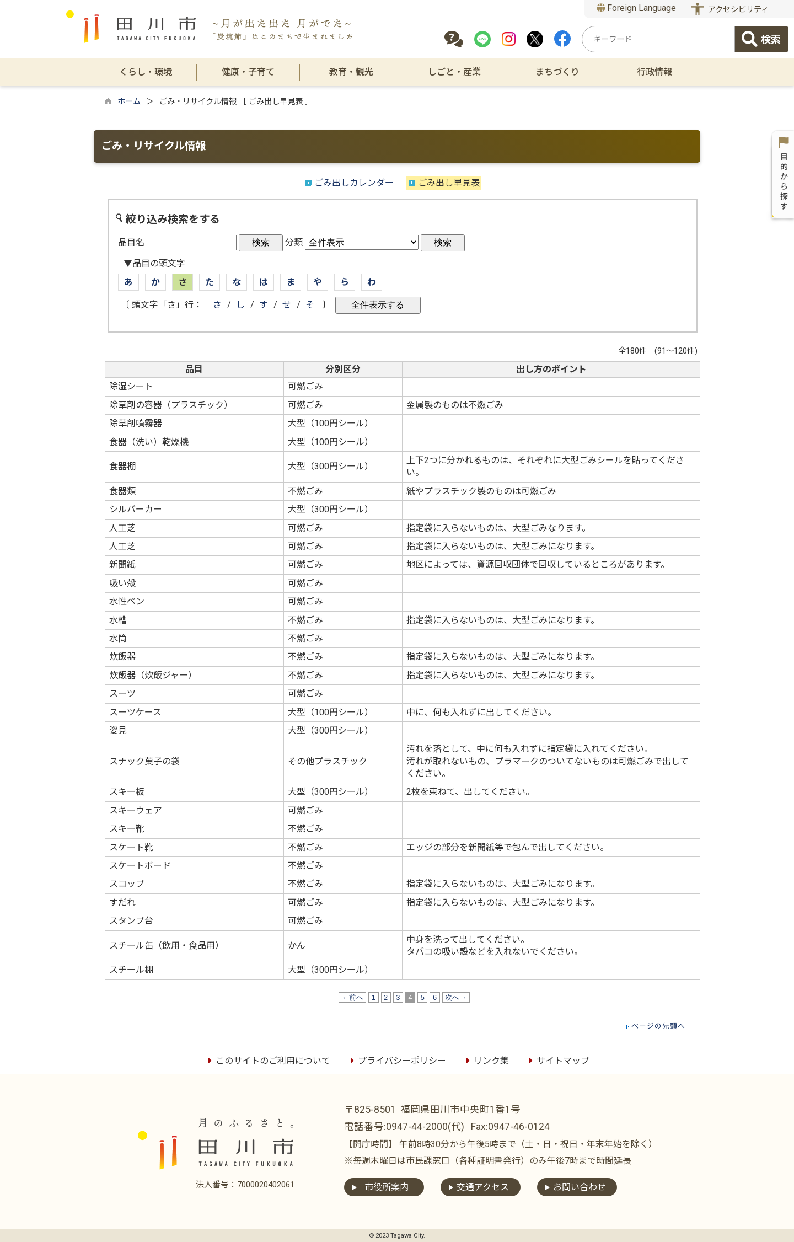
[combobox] (658, 39)
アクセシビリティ (738, 9)
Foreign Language (637, 8)
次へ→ (456, 997)
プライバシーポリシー (396, 1061)
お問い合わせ (579, 1187)
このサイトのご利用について (267, 1061)
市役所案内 (386, 1187)
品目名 (131, 242)
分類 (294, 242)
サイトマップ (557, 1061)
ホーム (129, 101)
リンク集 (486, 1061)
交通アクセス (483, 1187)
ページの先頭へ (658, 1026)
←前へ (352, 997)
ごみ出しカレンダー (354, 183)
